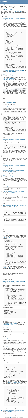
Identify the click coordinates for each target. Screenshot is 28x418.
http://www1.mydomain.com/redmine (14, 382)
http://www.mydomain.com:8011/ (11, 323)
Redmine (10, 417)
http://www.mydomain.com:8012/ (9, 324)
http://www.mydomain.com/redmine (16, 319)
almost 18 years (12, 206)
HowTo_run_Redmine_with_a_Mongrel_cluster (15, 21)
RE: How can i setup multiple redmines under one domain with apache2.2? (13, 18)
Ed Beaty (7, 233)
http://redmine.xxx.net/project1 (11, 13)
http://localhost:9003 (6, 267)
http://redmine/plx (7, 237)
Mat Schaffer (8, 19)
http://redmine (14, 270)
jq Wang (7, 282)
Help (5, 4)
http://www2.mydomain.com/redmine (17, 384)
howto (17, 342)
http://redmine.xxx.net (18, 11)
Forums (2, 4)
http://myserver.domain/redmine (8, 78)
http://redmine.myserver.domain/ (8, 79)
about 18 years (11, 9)
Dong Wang (6, 9)
